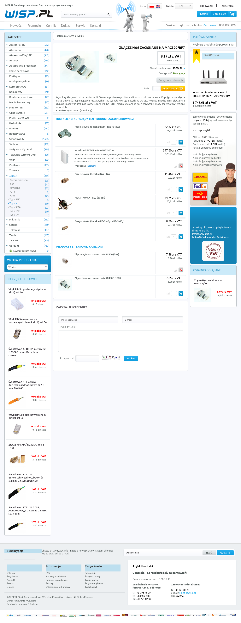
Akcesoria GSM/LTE (29, 55)
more (230, 104)
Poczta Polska (200, 195)
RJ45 (29, 195)
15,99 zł (177, 68)
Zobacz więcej (222, 600)
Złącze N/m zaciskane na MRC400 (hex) (96, 254)
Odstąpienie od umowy (58, 586)
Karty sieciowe (29, 86)
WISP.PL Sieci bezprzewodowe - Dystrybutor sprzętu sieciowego (39, 5)
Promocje (34, 26)
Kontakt (95, 26)
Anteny (29, 60)
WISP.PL (29, 14)
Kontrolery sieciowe (29, 97)
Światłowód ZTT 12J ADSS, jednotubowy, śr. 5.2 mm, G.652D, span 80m (27, 510)
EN (158, 6)
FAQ (48, 572)
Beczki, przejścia (29, 180)
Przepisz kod (66, 358)
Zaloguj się (90, 572)
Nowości (16, 26)
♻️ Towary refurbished (29, 250)
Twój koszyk (91, 586)
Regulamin (12, 576)
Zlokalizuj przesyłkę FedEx (207, 158)
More (43, 310)
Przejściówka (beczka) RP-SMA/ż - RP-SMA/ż (99, 221)
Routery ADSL (29, 133)
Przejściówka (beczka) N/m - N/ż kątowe (97, 126)
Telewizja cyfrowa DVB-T (29, 154)
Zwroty (49, 583)
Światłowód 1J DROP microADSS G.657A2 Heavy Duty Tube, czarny (27, 352)
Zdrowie (29, 170)
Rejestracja (226, 5)
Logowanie (206, 5)
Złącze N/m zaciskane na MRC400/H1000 (97, 278)
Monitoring (29, 107)
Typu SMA (29, 207)
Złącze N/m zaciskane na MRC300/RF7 (208, 282)
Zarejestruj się (92, 576)
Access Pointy (29, 44)
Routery (29, 128)
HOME (6, 25)
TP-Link (29, 240)
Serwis (80, 26)
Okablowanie (29, 112)
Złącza (29, 175)
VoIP (29, 159)
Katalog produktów (56, 576)
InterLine (92, 165)
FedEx (200, 186)
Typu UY (29, 215)
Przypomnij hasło (94, 583)
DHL (200, 177)
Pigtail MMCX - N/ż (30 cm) (89, 197)
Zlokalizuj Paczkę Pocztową (207, 165)
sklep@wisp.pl (187, 592)
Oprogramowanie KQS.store (21, 600)
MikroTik (29, 219)
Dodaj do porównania (170, 80)
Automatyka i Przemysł (29, 65)
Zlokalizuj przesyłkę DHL (206, 154)
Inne (29, 184)
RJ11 (29, 192)
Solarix (29, 224)
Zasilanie (29, 165)
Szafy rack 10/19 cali (29, 149)
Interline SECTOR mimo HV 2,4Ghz (94, 150)
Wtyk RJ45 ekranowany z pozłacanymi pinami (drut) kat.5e (28, 321)
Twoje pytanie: (67, 326)
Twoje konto (91, 579)
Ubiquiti (29, 245)
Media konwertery (29, 102)
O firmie (11, 572)
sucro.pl (23, 604)
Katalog (60, 35)
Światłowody (29, 138)
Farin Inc (34, 604)
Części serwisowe (29, 70)
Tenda (29, 235)
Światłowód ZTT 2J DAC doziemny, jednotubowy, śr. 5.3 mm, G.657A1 (26, 385)
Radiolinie (29, 123)
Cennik (51, 26)
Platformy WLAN (29, 118)
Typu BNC (29, 199)
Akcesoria (29, 50)
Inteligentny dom (29, 81)
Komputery (29, 91)
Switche (29, 144)
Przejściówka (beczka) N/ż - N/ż (92, 174)
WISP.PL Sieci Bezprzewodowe (25, 597)
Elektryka (29, 76)
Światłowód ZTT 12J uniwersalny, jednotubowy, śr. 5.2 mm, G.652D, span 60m (26, 477)
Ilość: (147, 88)
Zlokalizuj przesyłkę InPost (207, 161)
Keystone (29, 188)
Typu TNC (29, 211)
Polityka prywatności (57, 579)
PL (151, 6)
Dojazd (66, 26)
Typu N (29, 203)
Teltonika (29, 229)
